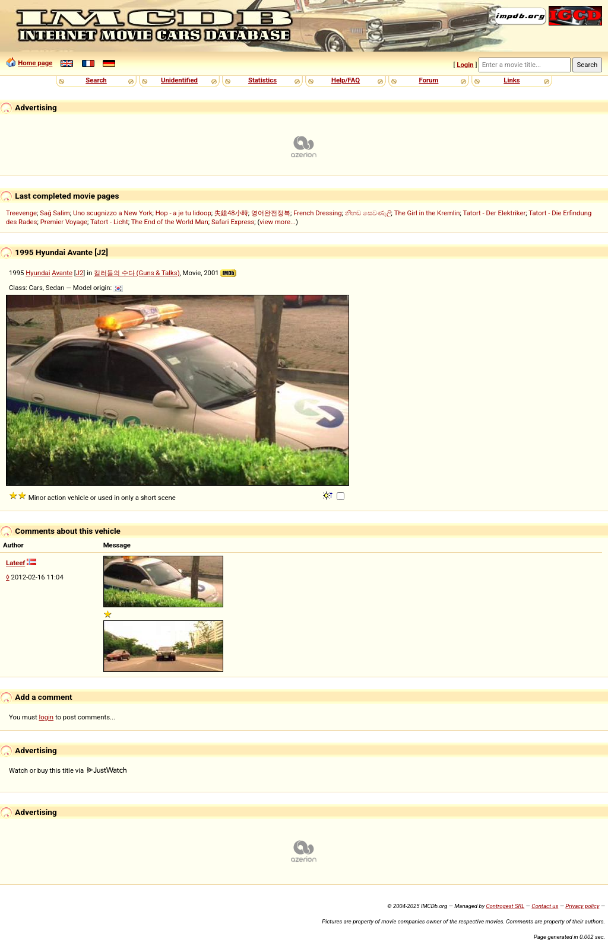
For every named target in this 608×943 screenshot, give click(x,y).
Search (96, 80)
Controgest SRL (505, 906)
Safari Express (232, 222)
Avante (62, 273)
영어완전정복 (270, 213)
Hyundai (38, 273)
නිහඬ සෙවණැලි (368, 213)
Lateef (15, 563)
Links (512, 80)
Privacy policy (582, 906)
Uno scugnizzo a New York (113, 213)
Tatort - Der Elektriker (494, 213)
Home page (35, 63)
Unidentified (179, 80)
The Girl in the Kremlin (427, 213)
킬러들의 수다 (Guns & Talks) (137, 273)
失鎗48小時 (231, 213)
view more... (277, 222)
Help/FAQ (345, 80)
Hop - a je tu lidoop (183, 213)
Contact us (544, 906)
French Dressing (317, 213)
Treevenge (21, 213)
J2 (80, 273)
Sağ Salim (54, 213)
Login (465, 64)
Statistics (262, 80)
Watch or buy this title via (67, 770)
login (46, 717)
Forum (429, 80)
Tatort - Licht (109, 222)
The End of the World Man (169, 222)
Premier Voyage (63, 222)
